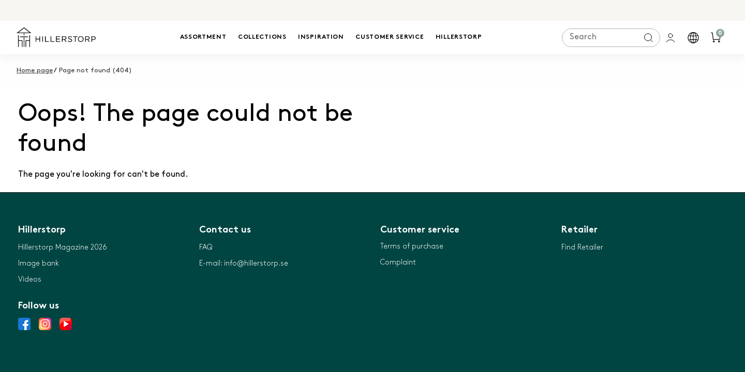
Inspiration (321, 37)
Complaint (398, 262)
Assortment (203, 37)
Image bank (38, 263)
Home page (35, 70)
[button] (694, 38)
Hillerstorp (459, 37)
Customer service (389, 37)
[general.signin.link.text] (671, 38)
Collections (262, 37)
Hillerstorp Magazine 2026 (62, 247)
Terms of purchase (411, 246)
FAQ (205, 247)
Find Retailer (582, 247)
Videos (29, 279)
